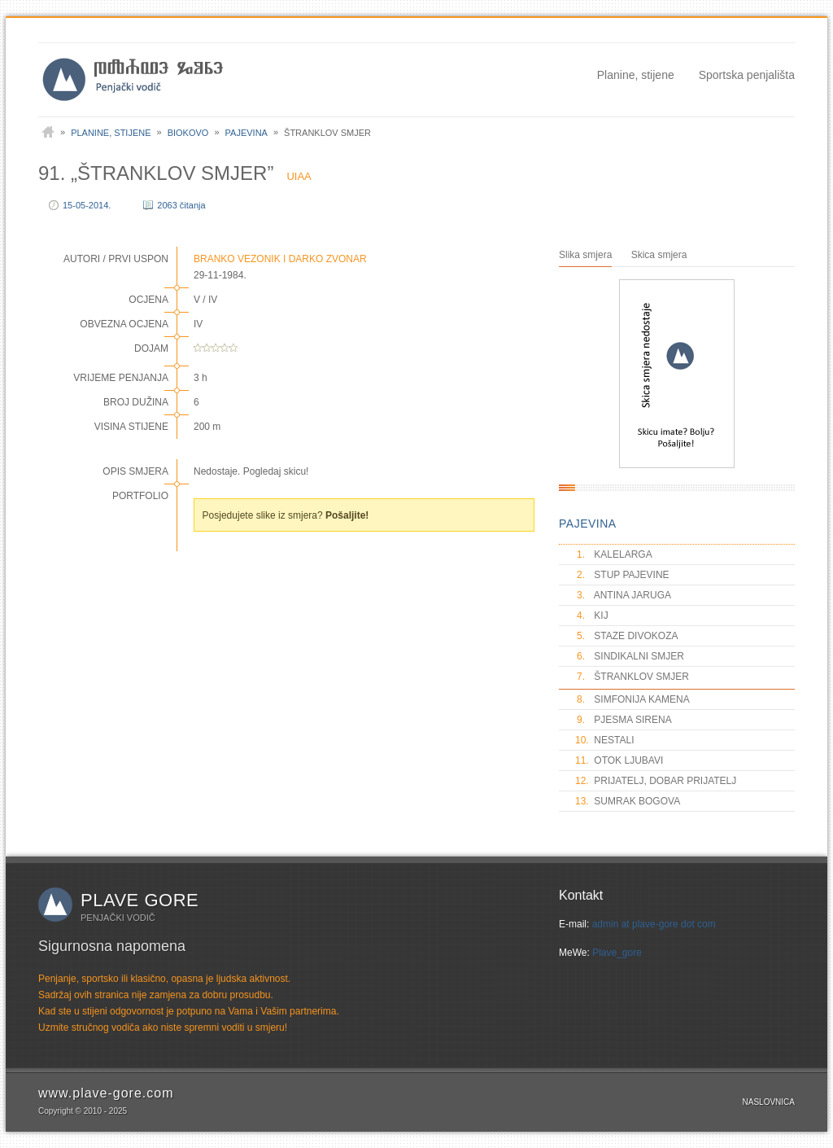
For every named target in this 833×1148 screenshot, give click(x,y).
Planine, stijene (635, 74)
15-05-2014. (87, 205)
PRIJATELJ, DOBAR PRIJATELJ (655, 781)
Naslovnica (769, 1102)
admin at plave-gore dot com (654, 924)
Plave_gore (617, 952)
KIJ (591, 615)
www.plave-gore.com (106, 1093)
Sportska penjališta (747, 74)
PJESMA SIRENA (623, 719)
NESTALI (604, 740)
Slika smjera (585, 255)
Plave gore (139, 900)
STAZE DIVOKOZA (626, 636)
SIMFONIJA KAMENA (632, 699)
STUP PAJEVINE (622, 575)
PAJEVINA (588, 523)
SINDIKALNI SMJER (629, 656)
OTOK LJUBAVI (619, 760)
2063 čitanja (181, 205)
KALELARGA (613, 554)
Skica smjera (659, 255)
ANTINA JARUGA (623, 595)
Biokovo (188, 133)
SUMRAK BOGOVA (627, 801)
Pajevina (246, 133)
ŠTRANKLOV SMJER (632, 676)
